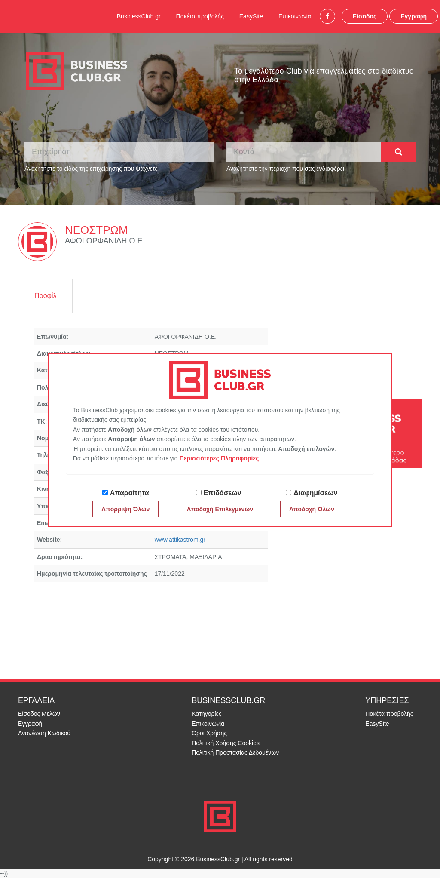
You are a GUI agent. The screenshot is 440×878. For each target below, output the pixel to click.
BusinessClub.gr (139, 16)
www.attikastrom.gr (180, 539)
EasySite (251, 16)
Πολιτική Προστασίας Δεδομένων (235, 752)
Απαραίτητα (129, 493)
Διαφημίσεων (315, 493)
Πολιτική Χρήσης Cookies (226, 743)
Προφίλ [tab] (45, 295)
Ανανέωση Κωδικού (44, 733)
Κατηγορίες (206, 713)
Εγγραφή (413, 16)
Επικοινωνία (294, 16)
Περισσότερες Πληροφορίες (219, 458)
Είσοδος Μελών (39, 713)
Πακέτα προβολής (200, 16)
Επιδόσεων (222, 493)
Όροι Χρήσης (209, 733)
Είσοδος (365, 16)
